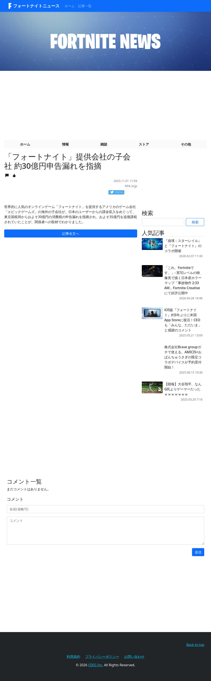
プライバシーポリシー (102, 656)
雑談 (103, 144)
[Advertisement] (105, 103)
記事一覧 (85, 6)
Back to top (195, 644)
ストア (144, 144)
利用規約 (73, 656)
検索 (195, 222)
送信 (198, 552)
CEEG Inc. (95, 665)
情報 (65, 144)
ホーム (70, 6)
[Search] (163, 222)
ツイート (117, 192)
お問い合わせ (134, 656)
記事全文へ (70, 233)
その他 (186, 144)
